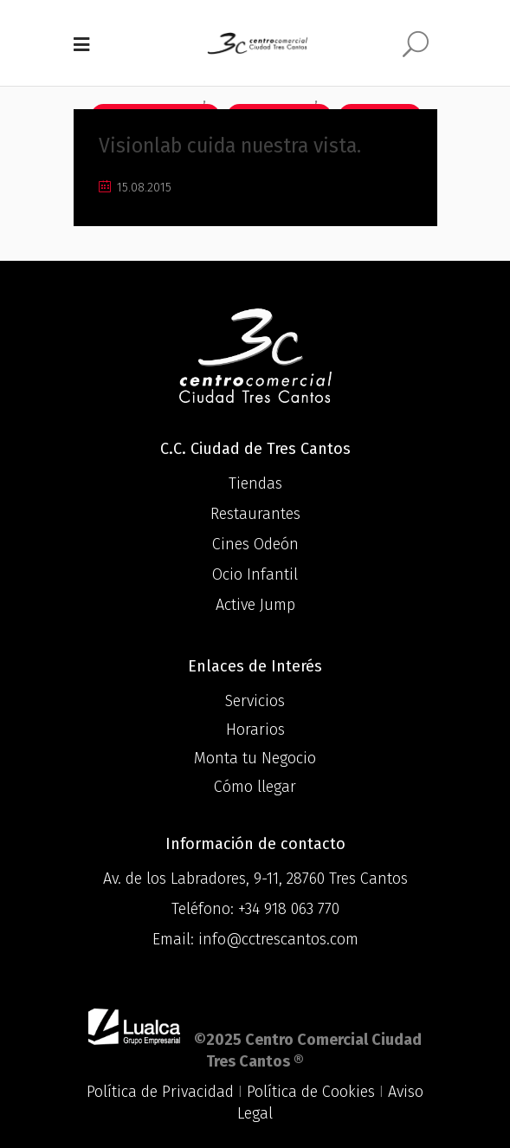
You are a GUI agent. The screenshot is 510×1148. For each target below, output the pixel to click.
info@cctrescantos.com (278, 939)
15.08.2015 (135, 187)
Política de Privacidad (160, 1091)
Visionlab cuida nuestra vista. (230, 145)
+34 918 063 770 (288, 908)
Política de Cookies (311, 1091)
